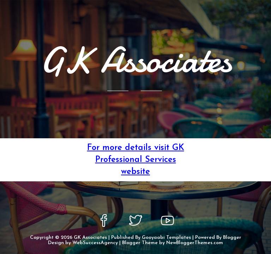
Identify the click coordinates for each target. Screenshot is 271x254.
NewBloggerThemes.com (194, 243)
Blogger (232, 237)
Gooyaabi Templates (166, 237)
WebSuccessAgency (95, 243)
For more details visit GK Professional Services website (135, 160)
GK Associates (90, 237)
